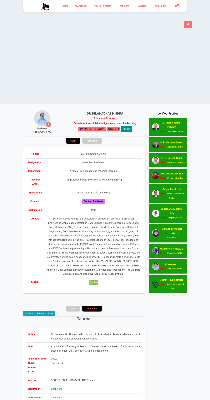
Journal (29, 313)
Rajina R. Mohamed (171, 233)
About (73, 140)
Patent (40, 313)
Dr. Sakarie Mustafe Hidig (171, 213)
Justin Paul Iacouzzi (171, 284)
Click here (56, 388)
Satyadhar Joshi (171, 193)
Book (50, 313)
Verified (93, 282)
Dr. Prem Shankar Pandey (171, 126)
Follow (126, 128)
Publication (92, 140)
